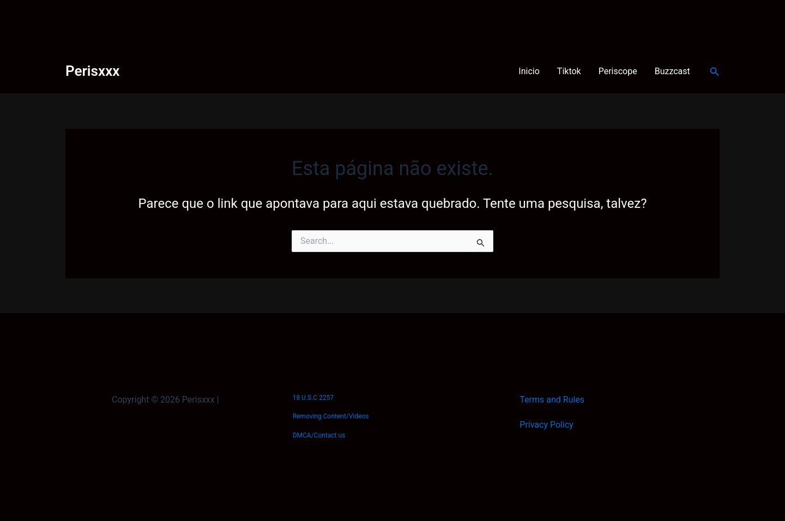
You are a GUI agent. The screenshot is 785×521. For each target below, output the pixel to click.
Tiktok (569, 71)
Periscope (618, 71)
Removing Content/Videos (331, 416)
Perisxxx (92, 71)
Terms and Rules (552, 399)
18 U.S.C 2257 (313, 398)
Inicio (528, 71)
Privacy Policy (546, 425)
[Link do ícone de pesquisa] (715, 72)
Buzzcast (672, 71)
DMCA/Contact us (319, 435)
